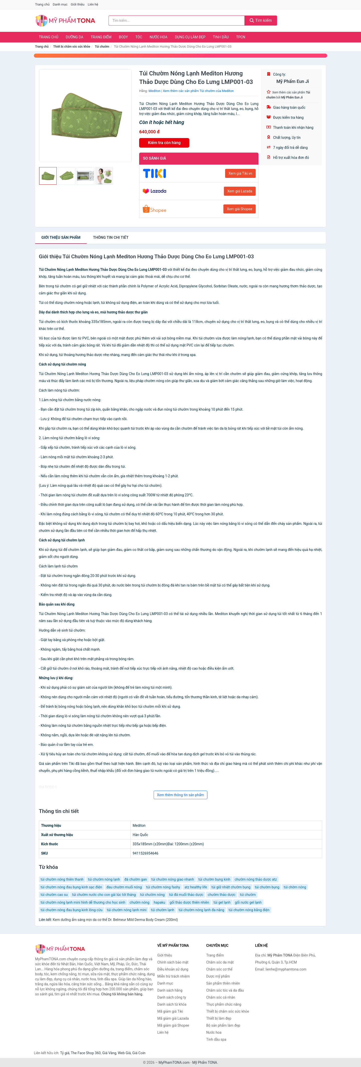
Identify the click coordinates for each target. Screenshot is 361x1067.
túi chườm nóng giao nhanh (172, 879)
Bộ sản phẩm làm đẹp (223, 1025)
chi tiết (111, 237)
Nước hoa (158, 37)
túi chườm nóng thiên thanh (62, 879)
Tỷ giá (64, 1053)
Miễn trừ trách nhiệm (173, 976)
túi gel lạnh (222, 902)
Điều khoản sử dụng (173, 969)
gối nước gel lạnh (248, 902)
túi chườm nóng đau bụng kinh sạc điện (71, 887)
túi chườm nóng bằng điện (249, 910)
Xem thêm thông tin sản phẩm (180, 795)
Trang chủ (42, 4)
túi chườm (248, 895)
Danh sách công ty (171, 997)
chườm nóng (139, 902)
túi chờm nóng (295, 887)
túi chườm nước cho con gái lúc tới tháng (104, 895)
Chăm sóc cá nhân (220, 997)
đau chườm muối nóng (124, 887)
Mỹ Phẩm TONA (204, 1062)
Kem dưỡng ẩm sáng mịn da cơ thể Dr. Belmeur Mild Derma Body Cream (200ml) (115, 920)
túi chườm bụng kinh (214, 879)
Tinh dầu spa (216, 1039)
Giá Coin (138, 1053)
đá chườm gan (135, 879)
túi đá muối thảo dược (186, 895)
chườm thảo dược (222, 895)
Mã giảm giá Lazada (173, 1018)
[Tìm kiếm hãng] (177, 21)
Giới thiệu (77, 4)
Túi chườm (102, 46)
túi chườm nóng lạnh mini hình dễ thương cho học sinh (83, 902)
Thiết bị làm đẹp (218, 1018)
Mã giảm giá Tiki (170, 1011)
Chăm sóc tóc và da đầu (225, 990)
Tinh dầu (221, 37)
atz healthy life (196, 887)
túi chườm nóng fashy (163, 887)
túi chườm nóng (152, 895)
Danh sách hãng (170, 990)
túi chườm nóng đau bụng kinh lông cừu (72, 910)
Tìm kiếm (261, 20)
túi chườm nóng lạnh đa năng (201, 910)
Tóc (138, 37)
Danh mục (60, 4)
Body (123, 37)
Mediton (154, 91)
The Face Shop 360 (86, 1053)
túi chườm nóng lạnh (104, 879)
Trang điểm (101, 37)
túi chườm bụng (267, 887)
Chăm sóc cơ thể (219, 969)
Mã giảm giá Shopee (173, 1025)
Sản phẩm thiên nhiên (223, 983)
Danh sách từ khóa (172, 1004)
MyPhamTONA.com (174, 1062)
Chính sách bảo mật (173, 962)
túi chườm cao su (54, 895)
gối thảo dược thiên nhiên (189, 902)
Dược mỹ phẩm (218, 976)
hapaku (159, 902)
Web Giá (124, 1053)
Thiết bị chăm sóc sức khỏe (71, 46)
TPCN (240, 37)
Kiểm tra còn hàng (164, 142)
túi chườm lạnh (162, 910)
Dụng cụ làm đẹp (190, 37)
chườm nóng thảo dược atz (256, 879)
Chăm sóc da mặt (220, 962)
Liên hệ (93, 4)
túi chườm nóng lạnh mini (126, 910)
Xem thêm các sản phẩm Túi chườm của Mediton (198, 91)
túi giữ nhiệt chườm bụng (231, 887)
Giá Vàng (109, 1053)
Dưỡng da (74, 37)
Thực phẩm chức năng (223, 1004)
